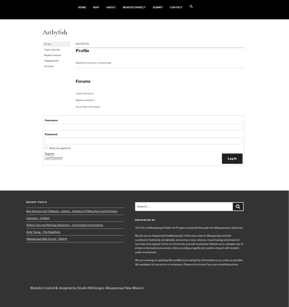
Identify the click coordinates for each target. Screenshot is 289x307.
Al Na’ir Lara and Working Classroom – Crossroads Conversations (64, 224)
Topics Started (52, 49)
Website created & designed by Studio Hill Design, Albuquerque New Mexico (86, 288)
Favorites (49, 66)
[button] (191, 6)
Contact (176, 7)
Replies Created (52, 55)
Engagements (51, 60)
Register (50, 153)
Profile (47, 44)
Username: (51, 120)
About (111, 7)
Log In (232, 158)
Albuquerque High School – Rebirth (46, 238)
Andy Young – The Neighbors (43, 231)
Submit (158, 7)
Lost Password (53, 157)
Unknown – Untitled (37, 218)
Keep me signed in (60, 148)
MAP (96, 7)
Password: (51, 134)
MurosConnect (134, 7)
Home (82, 7)
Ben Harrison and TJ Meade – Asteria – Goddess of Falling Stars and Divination (72, 211)
